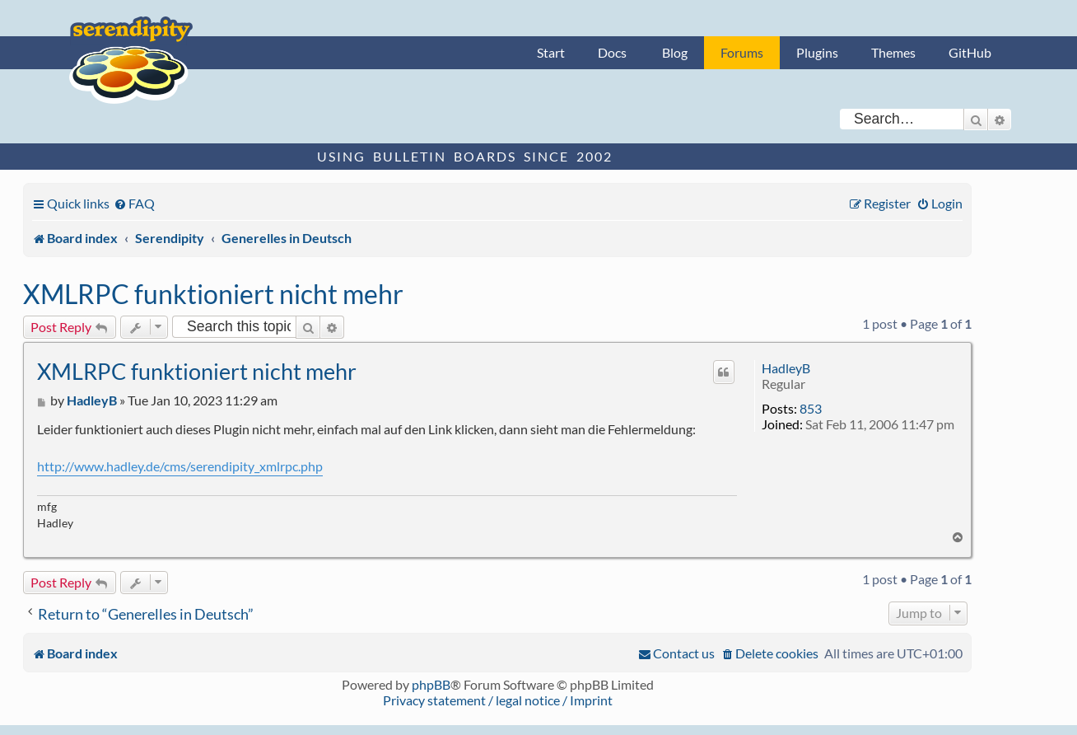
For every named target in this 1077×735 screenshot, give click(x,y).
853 (811, 408)
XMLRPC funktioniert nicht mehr (213, 294)
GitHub (970, 52)
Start (551, 52)
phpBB (431, 684)
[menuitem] (134, 203)
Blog (675, 52)
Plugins (817, 52)
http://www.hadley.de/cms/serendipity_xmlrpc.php (180, 466)
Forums (741, 52)
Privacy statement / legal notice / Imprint (498, 700)
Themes (893, 52)
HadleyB (786, 368)
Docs (612, 52)
